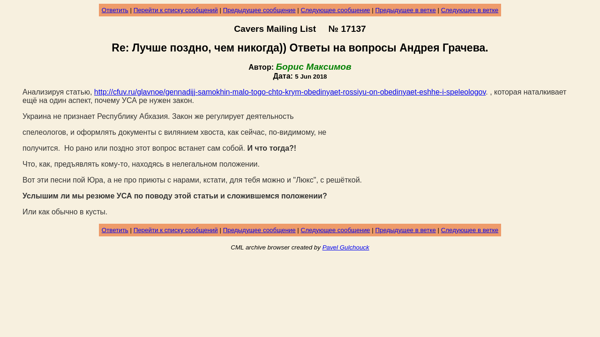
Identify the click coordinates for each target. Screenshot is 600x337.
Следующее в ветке (470, 10)
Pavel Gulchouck (345, 247)
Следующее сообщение (335, 10)
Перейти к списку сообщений (176, 10)
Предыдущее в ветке (405, 10)
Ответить (115, 10)
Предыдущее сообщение (259, 10)
